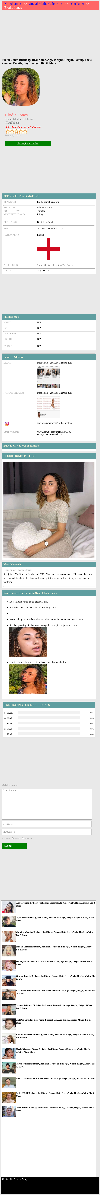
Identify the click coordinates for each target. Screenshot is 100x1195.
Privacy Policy (20, 1179)
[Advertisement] (50, 33)
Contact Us (7, 1179)
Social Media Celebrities (46, 4)
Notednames (13, 4)
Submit (8, 845)
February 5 (42, 207)
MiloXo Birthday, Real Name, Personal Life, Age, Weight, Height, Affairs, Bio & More (55, 1078)
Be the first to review (27, 143)
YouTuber (77, 4)
